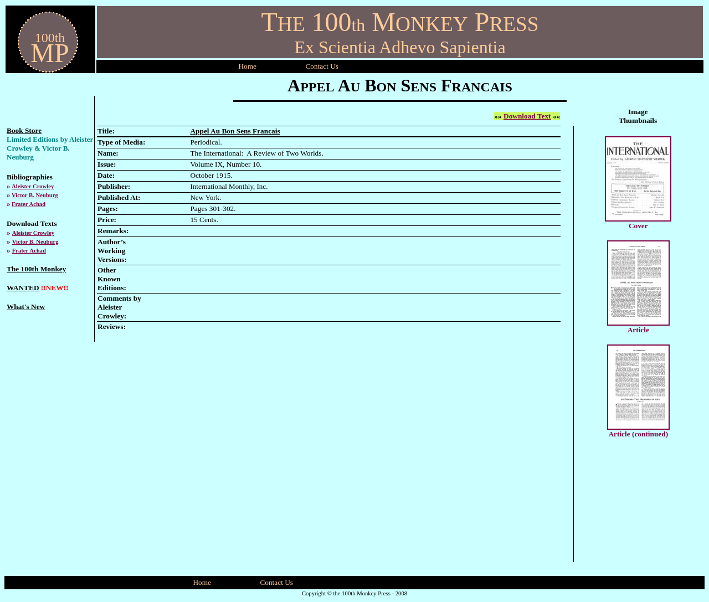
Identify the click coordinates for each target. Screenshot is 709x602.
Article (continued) (638, 434)
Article (638, 330)
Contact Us (276, 582)
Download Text (527, 116)
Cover (638, 226)
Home (247, 66)
